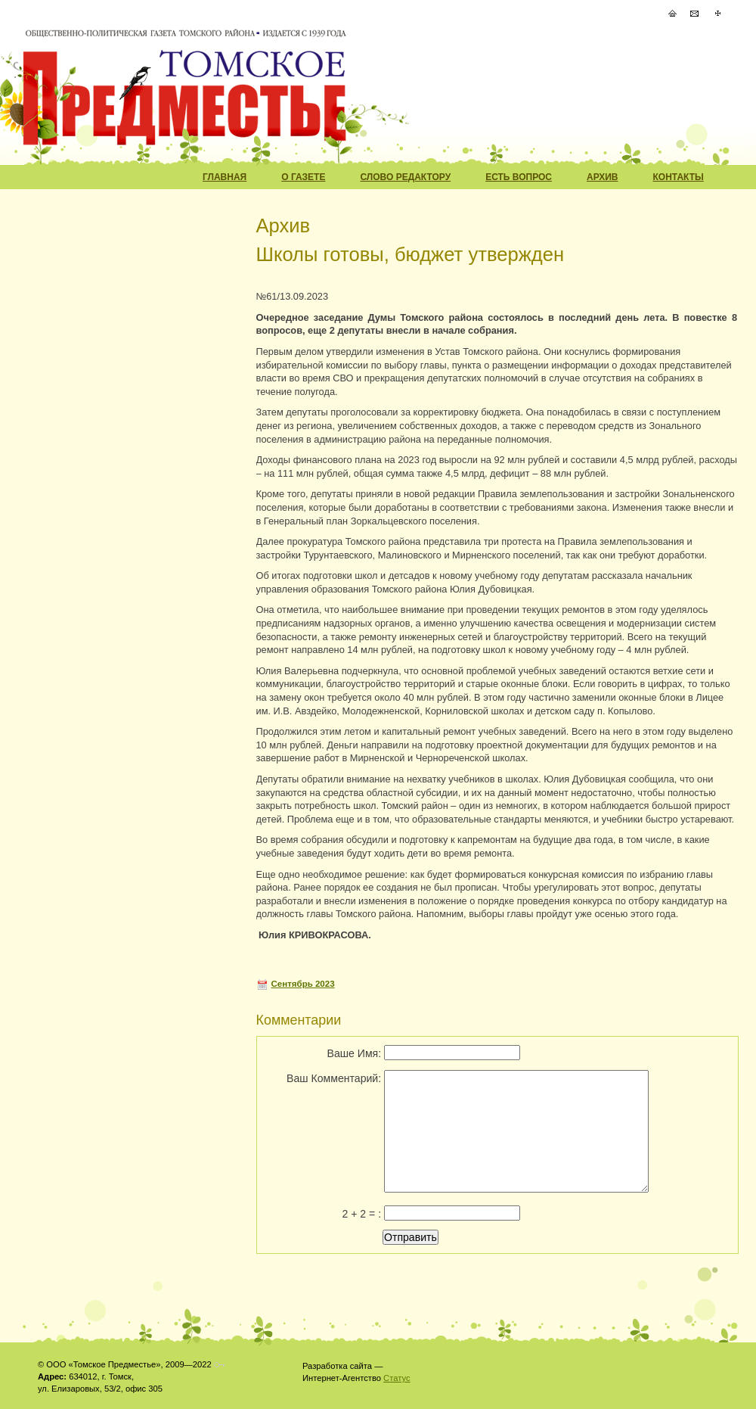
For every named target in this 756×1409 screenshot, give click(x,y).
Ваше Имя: (354, 1053)
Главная (224, 177)
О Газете (303, 177)
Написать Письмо (695, 14)
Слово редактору (405, 177)
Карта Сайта (717, 14)
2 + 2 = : (361, 1214)
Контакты (678, 177)
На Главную (672, 14)
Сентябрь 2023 (303, 983)
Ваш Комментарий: (334, 1078)
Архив (602, 177)
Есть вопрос (518, 177)
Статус (396, 1378)
